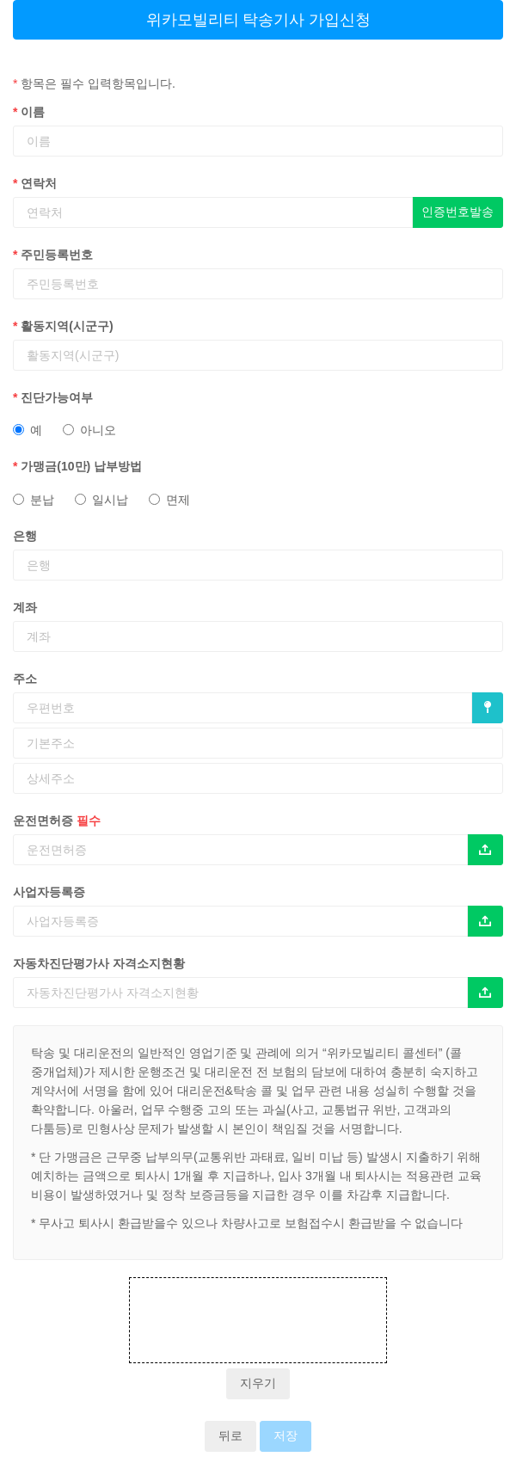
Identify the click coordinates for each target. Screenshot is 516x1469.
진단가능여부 (53, 397)
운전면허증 (57, 820)
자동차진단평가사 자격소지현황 (99, 963)
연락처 (35, 183)
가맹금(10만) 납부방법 (77, 466)
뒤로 (230, 1435)
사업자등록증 (49, 892)
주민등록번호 (53, 254)
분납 (33, 500)
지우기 (258, 1383)
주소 (25, 678)
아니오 (89, 430)
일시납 (101, 500)
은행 (25, 536)
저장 (285, 1435)
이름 (29, 112)
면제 (169, 500)
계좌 (25, 607)
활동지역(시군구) (63, 326)
